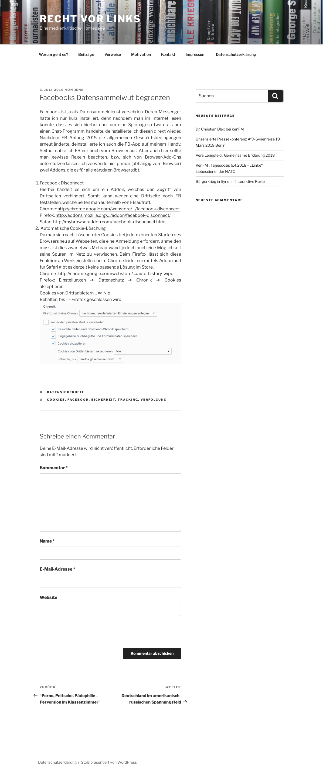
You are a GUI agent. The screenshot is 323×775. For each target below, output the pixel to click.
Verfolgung (153, 400)
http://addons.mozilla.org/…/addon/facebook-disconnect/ (113, 215)
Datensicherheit (65, 392)
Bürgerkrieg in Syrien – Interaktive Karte (230, 181)
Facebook (78, 400)
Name (47, 541)
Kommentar (54, 467)
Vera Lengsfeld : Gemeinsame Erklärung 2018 (235, 155)
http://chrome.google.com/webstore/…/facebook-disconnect (118, 208)
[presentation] (77, 631)
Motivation (141, 54)
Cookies (56, 400)
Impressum (196, 54)
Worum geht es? (53, 54)
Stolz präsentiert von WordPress (109, 762)
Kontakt (168, 54)
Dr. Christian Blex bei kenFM (220, 129)
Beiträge (86, 54)
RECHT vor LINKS (90, 19)
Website (48, 597)
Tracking (128, 400)
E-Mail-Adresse (57, 569)
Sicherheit (103, 400)
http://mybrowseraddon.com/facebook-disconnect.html (109, 221)
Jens (79, 90)
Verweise (112, 54)
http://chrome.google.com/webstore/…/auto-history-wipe (115, 273)
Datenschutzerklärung (236, 54)
